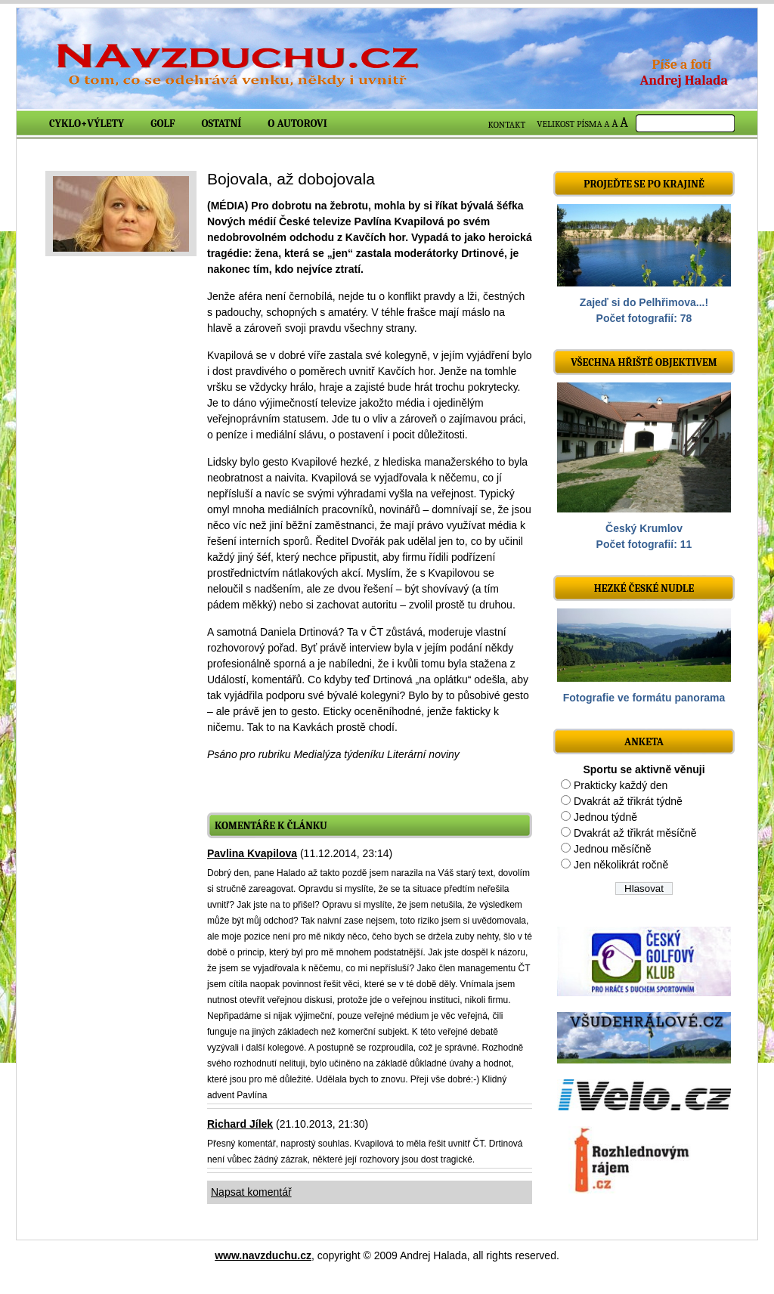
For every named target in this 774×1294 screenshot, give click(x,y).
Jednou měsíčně (613, 849)
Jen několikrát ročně (621, 865)
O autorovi (297, 123)
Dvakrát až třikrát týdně (628, 801)
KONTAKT (507, 124)
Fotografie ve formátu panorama (644, 698)
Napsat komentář (251, 1192)
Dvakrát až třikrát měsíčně (635, 833)
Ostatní (222, 123)
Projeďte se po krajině (644, 184)
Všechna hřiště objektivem (644, 362)
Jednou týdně (605, 817)
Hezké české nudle (644, 588)
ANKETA (644, 741)
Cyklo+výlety (86, 123)
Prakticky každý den (621, 785)
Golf (162, 123)
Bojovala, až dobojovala (291, 178)
